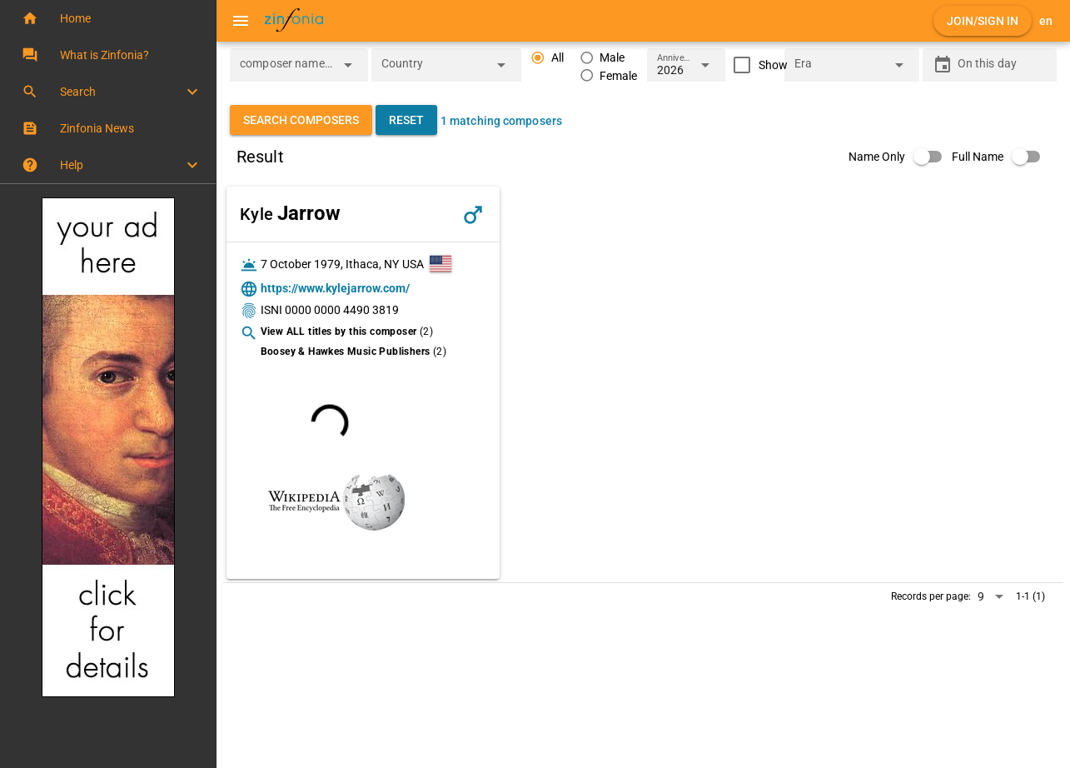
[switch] (900, 156)
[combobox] (286, 70)
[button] (108, 18)
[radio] (548, 58)
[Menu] (240, 21)
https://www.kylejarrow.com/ (335, 288)
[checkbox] (756, 65)
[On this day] (1003, 65)
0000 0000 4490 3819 (342, 310)
